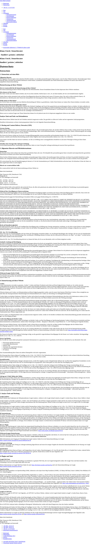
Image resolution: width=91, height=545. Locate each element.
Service (5, 24)
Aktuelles (5, 23)
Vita (4, 11)
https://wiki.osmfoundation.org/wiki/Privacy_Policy (75, 483)
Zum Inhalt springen (5, 0)
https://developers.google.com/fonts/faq (42, 465)
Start (4, 10)
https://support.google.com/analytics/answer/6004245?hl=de (15, 440)
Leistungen (6, 13)
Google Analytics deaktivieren (38, 436)
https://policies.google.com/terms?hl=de (34, 514)
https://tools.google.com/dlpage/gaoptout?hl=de (50, 430)
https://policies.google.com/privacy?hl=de (10, 466)
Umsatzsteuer (9, 19)
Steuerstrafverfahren (11, 22)
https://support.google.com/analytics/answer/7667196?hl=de (15, 453)
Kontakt (5, 26)
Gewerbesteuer (10, 16)
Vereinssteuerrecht (11, 20)
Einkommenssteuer (11, 14)
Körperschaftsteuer (11, 17)
